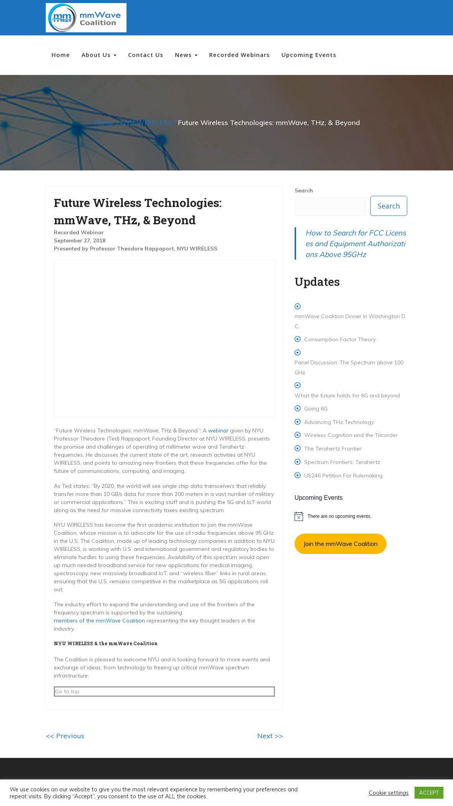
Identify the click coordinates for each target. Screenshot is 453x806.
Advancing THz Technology (339, 422)
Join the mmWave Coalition (340, 543)
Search (304, 190)
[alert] (351, 516)
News (186, 54)
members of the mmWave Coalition (99, 620)
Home (61, 54)
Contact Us (145, 54)
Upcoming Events (308, 54)
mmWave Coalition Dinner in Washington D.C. (350, 321)
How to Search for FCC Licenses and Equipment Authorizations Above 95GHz (355, 243)
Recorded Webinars (239, 54)
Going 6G (316, 408)
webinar (218, 430)
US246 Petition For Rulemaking (343, 475)
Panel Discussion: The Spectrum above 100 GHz (349, 367)
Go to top (67, 691)
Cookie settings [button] (389, 792)
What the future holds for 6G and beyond (347, 395)
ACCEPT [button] (429, 792)
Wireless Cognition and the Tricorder (351, 435)
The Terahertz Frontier (332, 448)
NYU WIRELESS (146, 122)
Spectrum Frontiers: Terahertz (342, 462)
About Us (99, 54)
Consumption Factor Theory (340, 339)
